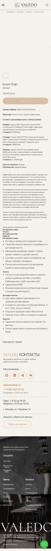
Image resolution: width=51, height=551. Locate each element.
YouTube (7, 461)
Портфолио (8, 484)
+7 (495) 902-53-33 (13, 389)
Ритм (7, 467)
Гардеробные (31, 492)
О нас (5, 492)
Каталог (20, 12)
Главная (10, 12)
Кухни (29, 12)
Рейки (28, 501)
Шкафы (29, 484)
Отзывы (6, 497)
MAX (7, 471)
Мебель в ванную (33, 497)
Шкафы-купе (31, 509)
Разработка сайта (10, 544)
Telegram (7, 470)
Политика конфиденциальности (15, 541)
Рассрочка (8, 501)
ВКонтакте (8, 465)
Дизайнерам (8, 488)
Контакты (7, 505)
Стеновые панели (33, 505)
